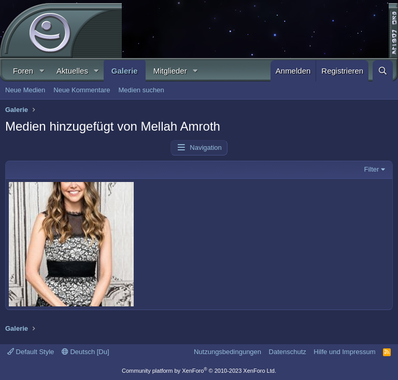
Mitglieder (170, 70)
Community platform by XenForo (199, 371)
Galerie (124, 70)
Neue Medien (25, 90)
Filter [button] (371, 169)
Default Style (30, 352)
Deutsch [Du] (85, 352)
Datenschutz (287, 352)
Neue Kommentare (81, 90)
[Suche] (383, 70)
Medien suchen (141, 90)
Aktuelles (72, 70)
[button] (41, 70)
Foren (23, 70)
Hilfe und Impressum (344, 352)
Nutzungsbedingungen (227, 352)
